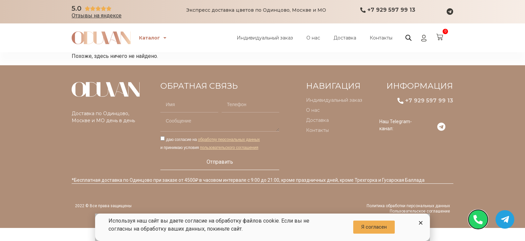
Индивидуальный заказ (265, 38)
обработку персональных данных (229, 139)
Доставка (344, 38)
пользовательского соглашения (229, 147)
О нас (313, 38)
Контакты (381, 38)
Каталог (154, 38)
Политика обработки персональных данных (408, 206)
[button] (420, 222)
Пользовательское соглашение (420, 211)
